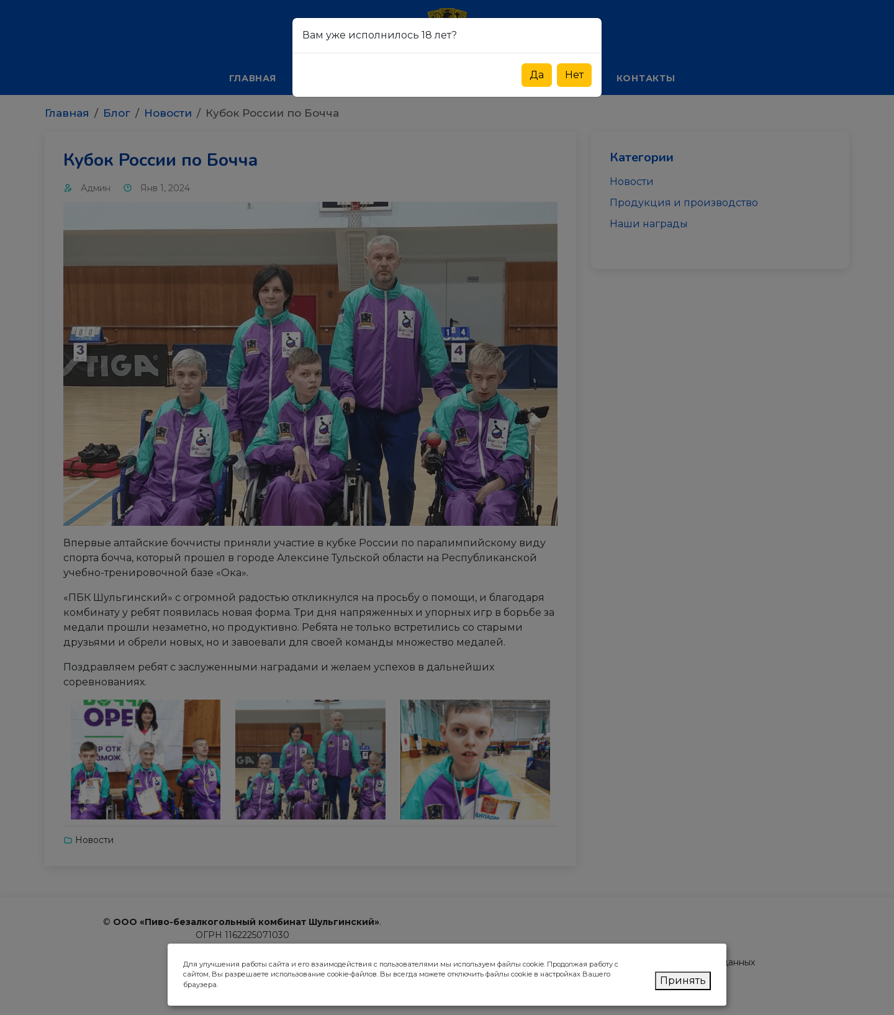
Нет (574, 75)
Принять (683, 980)
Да (537, 75)
